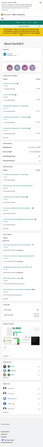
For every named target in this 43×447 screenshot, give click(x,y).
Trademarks (3, 436)
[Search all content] (29, 26)
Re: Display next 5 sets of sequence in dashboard (18, 289)
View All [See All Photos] (5, 356)
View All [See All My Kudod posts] (5, 228)
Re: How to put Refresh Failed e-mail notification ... (17, 208)
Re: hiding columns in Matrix (13, 278)
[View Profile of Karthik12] (19, 295)
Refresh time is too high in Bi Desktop (15, 197)
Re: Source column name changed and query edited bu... (19, 256)
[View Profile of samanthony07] (21, 284)
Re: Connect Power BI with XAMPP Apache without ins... (19, 219)
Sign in (24, 22)
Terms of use (4, 434)
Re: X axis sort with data (10, 83)
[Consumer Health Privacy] (21, 442)
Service (5, 108)
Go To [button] (35, 22)
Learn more (5, 9)
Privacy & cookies (5, 431)
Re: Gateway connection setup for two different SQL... (18, 267)
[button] (7, 331)
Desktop (5, 86)
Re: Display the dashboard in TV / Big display (15, 106)
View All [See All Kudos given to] (5, 378)
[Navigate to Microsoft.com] (5, 15)
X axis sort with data (9, 94)
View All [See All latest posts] (5, 137)
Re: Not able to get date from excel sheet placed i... (19, 185)
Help (29, 22)
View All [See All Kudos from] (5, 412)
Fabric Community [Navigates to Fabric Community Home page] (18, 15)
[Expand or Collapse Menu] (2, 18)
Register (18, 22)
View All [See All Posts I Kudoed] (5, 299)
